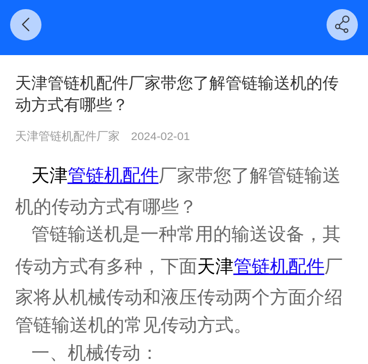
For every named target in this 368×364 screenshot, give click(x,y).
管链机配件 (113, 175)
